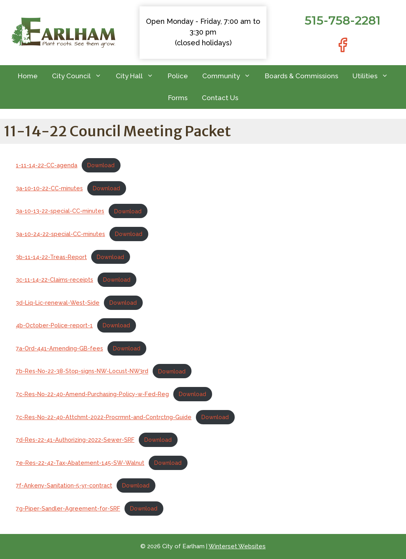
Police (178, 76)
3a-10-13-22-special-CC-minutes (60, 211)
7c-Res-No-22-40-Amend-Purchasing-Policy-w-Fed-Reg (92, 394)
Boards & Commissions (301, 76)
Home (28, 76)
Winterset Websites (237, 546)
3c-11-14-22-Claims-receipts (54, 279)
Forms (178, 98)
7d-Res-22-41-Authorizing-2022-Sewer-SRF (75, 439)
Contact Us (220, 98)
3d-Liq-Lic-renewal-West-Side (58, 302)
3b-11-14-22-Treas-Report (51, 256)
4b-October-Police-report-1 (54, 325)
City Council (80, 76)
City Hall (138, 76)
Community (230, 76)
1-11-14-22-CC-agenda (46, 165)
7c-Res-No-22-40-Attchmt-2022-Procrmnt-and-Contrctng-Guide (104, 417)
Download (101, 165)
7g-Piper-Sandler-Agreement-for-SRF (68, 508)
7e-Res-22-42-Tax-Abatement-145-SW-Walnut (80, 462)
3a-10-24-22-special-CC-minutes (60, 233)
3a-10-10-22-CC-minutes (49, 188)
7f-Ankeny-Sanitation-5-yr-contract (64, 485)
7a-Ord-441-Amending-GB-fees (59, 348)
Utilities (373, 76)
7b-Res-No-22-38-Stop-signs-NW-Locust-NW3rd (82, 371)
